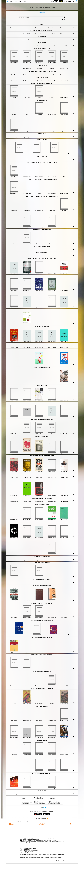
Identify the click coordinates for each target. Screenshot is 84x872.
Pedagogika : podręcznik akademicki (40, 803)
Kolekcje (30, 19)
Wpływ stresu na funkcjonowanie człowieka (28, 848)
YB (59, 1)
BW (57, 1)
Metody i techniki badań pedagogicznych (41, 801)
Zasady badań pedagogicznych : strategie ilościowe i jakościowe (30, 802)
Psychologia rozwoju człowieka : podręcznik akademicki (56, 801)
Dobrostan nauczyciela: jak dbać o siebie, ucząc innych (30, 832)
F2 (72, 1)
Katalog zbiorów (42, 12)
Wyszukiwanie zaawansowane (23, 19)
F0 (68, 1)
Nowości (11, 1)
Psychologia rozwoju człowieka (25, 803)
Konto (25, 1)
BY (61, 1)
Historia (16, 1)
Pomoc (20, 1)
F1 (70, 1)
